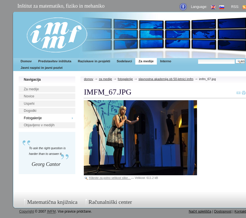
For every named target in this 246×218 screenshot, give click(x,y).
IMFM (57, 35)
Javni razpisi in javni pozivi (42, 67)
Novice (29, 96)
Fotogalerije (33, 118)
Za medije (145, 61)
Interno (165, 61)
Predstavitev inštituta (54, 61)
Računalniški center (110, 202)
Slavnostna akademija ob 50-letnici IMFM (165, 79)
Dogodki (30, 111)
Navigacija (32, 80)
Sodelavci (124, 61)
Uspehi (29, 104)
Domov (26, 61)
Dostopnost (223, 211)
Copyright (26, 211)
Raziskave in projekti (94, 61)
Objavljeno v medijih (39, 125)
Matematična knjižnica (52, 202)
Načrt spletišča (200, 211)
